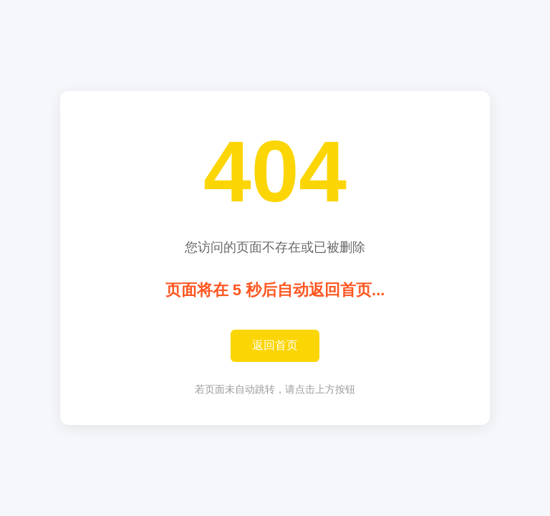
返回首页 (275, 345)
